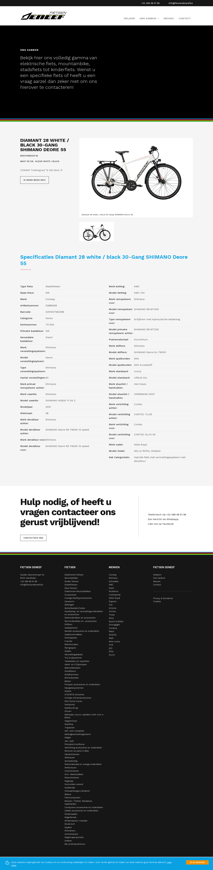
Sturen (68, 711)
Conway (113, 575)
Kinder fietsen (72, 581)
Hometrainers (71, 834)
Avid (111, 645)
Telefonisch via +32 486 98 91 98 (166, 514)
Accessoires (70, 595)
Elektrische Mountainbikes (78, 591)
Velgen (68, 737)
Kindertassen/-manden (76, 821)
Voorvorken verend (74, 784)
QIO (110, 648)
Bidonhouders (71, 644)
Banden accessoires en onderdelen (82, 631)
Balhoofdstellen (72, 668)
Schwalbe (113, 581)
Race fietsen (71, 588)
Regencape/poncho (74, 837)
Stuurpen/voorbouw (75, 744)
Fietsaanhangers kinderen (77, 791)
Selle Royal (114, 598)
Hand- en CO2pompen (76, 664)
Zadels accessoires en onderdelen (81, 810)
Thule (112, 615)
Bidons (68, 794)
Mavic (111, 631)
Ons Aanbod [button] (148, 18)
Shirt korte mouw (73, 701)
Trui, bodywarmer (73, 658)
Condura (113, 628)
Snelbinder (70, 788)
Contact (185, 18)
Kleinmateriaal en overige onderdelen (83, 764)
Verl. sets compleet (74, 731)
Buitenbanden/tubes (75, 608)
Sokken (68, 841)
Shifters (68, 624)
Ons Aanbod (159, 578)
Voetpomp (70, 704)
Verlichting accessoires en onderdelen (83, 747)
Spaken (68, 827)
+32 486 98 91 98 (150, 3)
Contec (112, 611)
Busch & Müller (116, 621)
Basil (111, 638)
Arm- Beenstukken (74, 774)
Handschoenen (72, 754)
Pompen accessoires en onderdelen (82, 684)
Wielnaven (70, 757)
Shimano (113, 578)
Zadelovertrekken (73, 634)
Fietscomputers (72, 797)
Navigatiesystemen (74, 688)
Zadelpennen (71, 628)
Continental (114, 595)
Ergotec (113, 601)
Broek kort (70, 824)
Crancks (68, 641)
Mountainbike (71, 578)
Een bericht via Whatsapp (162, 519)
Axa (110, 605)
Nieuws (169, 18)
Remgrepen (70, 648)
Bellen (68, 681)
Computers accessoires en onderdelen (84, 807)
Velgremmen (71, 721)
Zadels (68, 651)
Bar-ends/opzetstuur (75, 844)
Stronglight (114, 625)
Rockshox (113, 591)
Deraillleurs (70, 671)
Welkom (129, 18)
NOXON (112, 635)
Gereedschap (71, 761)
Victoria (112, 608)
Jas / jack (69, 741)
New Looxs (114, 641)
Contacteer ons (33, 538)
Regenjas (69, 781)
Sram (111, 588)
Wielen (68, 691)
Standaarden (71, 638)
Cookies (157, 601)
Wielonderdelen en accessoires (80, 618)
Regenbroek (70, 817)
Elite (111, 651)
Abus (111, 618)
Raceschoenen (72, 777)
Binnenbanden (72, 678)
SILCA (112, 655)
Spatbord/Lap (71, 708)
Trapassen (70, 727)
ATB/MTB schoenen (74, 694)
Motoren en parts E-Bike (77, 751)
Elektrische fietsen (74, 575)
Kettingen (69, 605)
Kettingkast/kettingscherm (78, 734)
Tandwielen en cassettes (77, 661)
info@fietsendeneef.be (181, 3)
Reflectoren (70, 767)
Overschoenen (72, 771)
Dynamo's (69, 601)
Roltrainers (70, 830)
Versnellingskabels (74, 654)
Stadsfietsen (71, 585)
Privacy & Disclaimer (163, 598)
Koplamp (69, 724)
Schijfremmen (72, 674)
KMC (111, 585)
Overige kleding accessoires (78, 598)
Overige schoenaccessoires (78, 698)
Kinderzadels (71, 814)
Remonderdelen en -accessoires (81, 621)
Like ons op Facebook (160, 523)
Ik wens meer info (34, 180)
